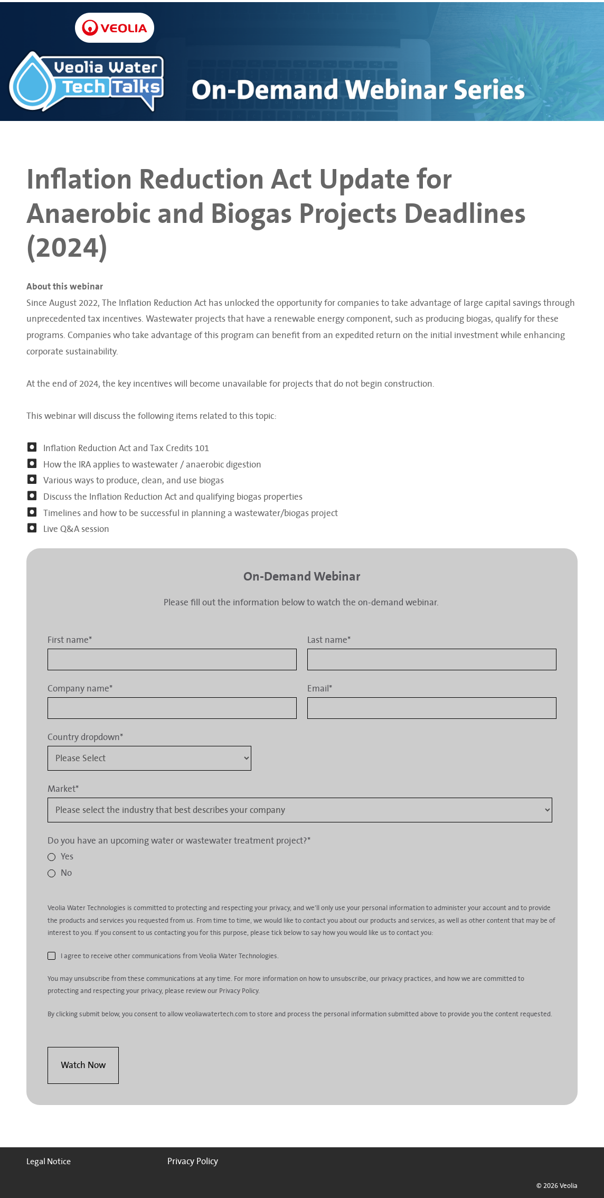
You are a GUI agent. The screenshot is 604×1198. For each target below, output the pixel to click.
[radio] (300, 857)
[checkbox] (300, 865)
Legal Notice (48, 1161)
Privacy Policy (192, 1161)
